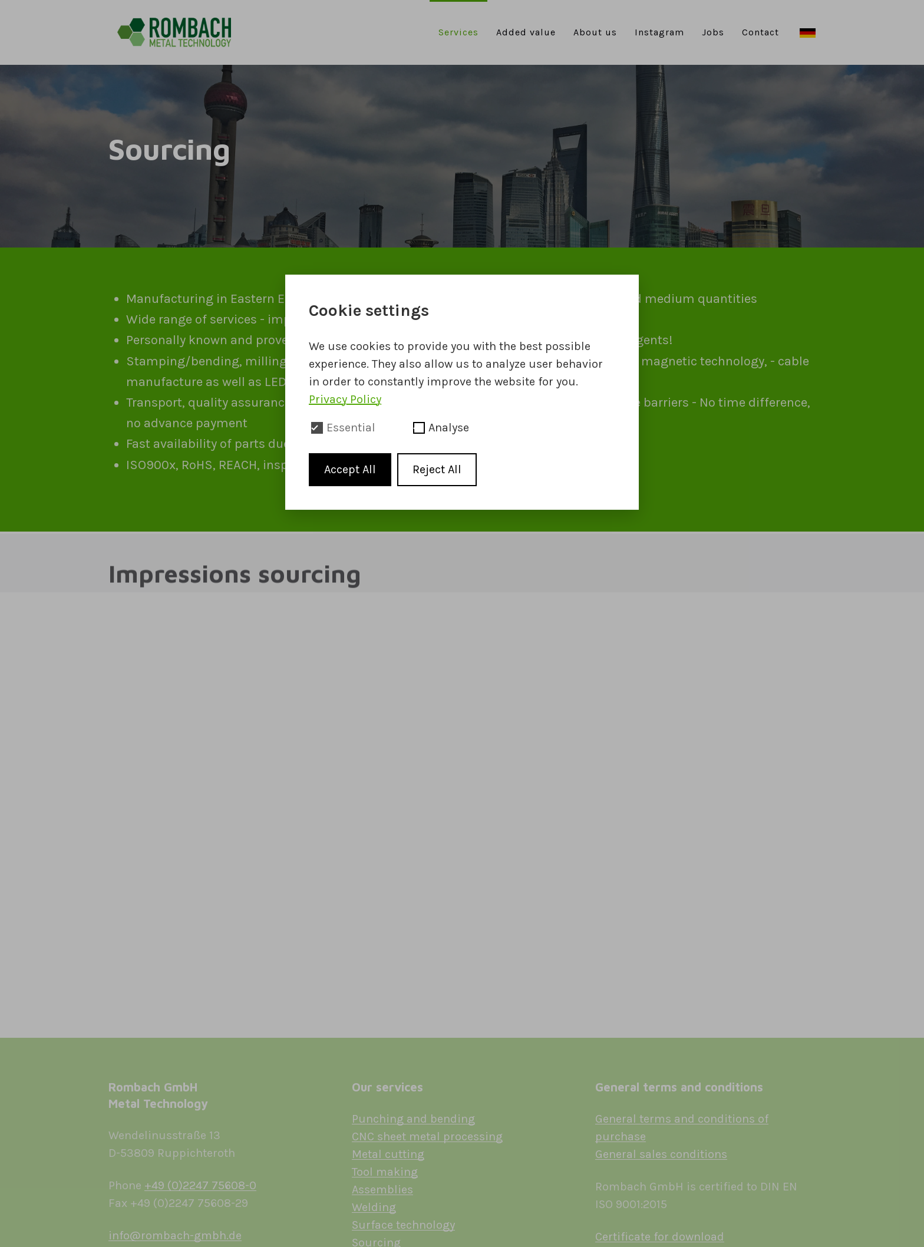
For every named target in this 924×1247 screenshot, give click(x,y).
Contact (760, 32)
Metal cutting (388, 1154)
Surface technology (403, 1225)
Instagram (659, 32)
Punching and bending (413, 1119)
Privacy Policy (345, 399)
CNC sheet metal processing (427, 1136)
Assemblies (382, 1189)
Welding (374, 1207)
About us (595, 32)
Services (458, 32)
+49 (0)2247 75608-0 (200, 1185)
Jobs (713, 32)
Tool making (385, 1172)
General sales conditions (661, 1154)
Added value (526, 32)
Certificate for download (659, 1236)
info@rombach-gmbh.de (175, 1235)
